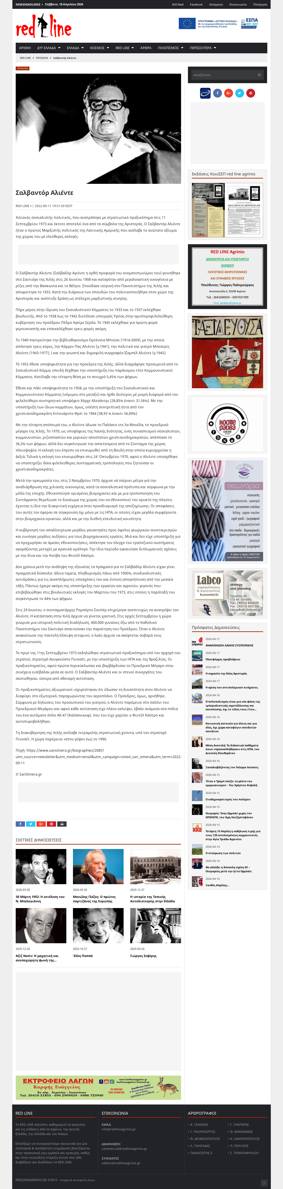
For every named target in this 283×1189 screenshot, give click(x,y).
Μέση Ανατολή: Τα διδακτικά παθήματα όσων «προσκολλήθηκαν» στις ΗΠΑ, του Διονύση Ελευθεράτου (232, 749)
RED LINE (25, 58)
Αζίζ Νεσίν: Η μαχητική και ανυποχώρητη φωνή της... (37, 958)
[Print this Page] (62, 824)
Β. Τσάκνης (199, 1124)
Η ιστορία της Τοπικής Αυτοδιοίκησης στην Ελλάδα (152, 899)
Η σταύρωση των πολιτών (223, 853)
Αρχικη (25, 48)
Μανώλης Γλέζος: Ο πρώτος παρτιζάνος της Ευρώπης (94, 899)
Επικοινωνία (238, 4)
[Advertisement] (98, 255)
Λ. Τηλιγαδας (200, 1146)
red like (122, 48)
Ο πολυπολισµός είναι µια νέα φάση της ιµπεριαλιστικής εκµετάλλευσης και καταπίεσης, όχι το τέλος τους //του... (233, 705)
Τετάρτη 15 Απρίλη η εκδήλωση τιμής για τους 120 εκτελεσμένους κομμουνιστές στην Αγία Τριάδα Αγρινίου (233, 835)
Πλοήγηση (260, 4)
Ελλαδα (73, 48)
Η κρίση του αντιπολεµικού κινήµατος (232, 687)
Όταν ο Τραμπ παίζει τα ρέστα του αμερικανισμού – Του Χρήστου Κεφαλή (231, 783)
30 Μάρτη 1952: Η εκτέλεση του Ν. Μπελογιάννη (40, 899)
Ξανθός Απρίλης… (217, 885)
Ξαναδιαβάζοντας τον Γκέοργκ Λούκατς (232, 767)
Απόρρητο (216, 4)
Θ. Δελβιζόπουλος (205, 1139)
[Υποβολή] (258, 75)
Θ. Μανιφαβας (241, 1131)
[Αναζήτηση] (227, 75)
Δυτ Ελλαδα (46, 48)
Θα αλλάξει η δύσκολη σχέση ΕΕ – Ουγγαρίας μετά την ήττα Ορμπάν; (229, 869)
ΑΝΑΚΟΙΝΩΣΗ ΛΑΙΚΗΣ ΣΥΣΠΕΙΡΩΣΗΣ (229, 645)
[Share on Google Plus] (41, 824)
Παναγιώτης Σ (201, 1153)
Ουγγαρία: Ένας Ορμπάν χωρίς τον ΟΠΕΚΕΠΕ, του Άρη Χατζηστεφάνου (229, 815)
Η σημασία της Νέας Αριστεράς (226, 673)
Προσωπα (42, 58)
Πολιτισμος (168, 48)
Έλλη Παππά (83, 956)
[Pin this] (51, 824)
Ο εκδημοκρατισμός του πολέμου (228, 799)
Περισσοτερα (201, 48)
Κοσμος (97, 48)
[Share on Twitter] (30, 824)
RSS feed (178, 4)
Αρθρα (145, 48)
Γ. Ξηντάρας (239, 1124)
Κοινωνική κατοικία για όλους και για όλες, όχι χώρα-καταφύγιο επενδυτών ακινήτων (231, 727)
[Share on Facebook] (20, 824)
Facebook (196, 4)
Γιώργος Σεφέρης (143, 956)
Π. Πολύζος (239, 1146)
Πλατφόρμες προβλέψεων (223, 659)
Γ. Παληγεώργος (202, 1131)
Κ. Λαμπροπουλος (245, 1139)
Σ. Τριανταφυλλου (244, 1153)
